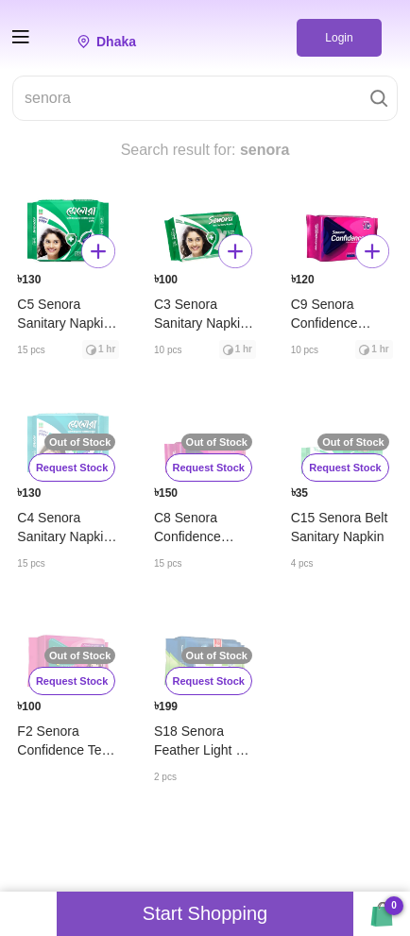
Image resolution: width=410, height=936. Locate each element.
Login (338, 37)
